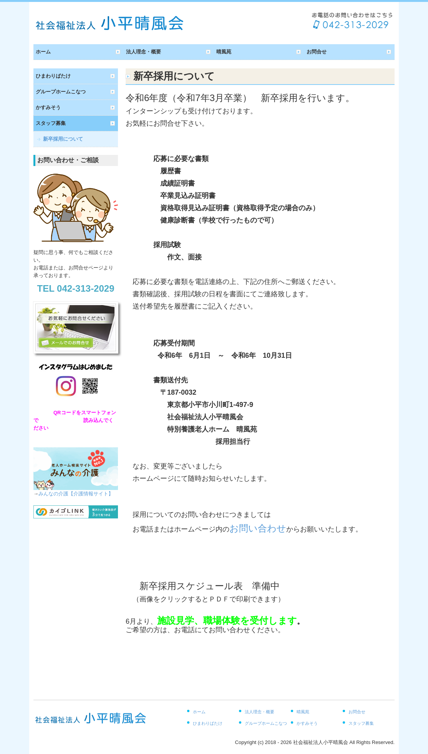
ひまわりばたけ (53, 76)
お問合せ (317, 52)
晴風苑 (223, 52)
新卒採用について (63, 139)
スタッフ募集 (51, 123)
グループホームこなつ (61, 92)
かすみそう (48, 107)
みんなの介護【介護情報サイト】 (75, 494)
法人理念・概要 (143, 52)
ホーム (43, 52)
